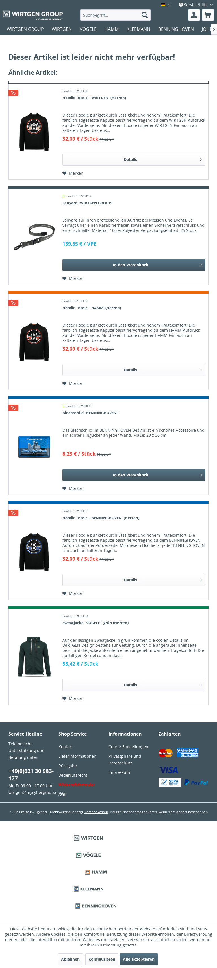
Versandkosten (96, 811)
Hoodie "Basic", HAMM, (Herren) (91, 307)
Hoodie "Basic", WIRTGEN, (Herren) (94, 97)
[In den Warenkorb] (133, 265)
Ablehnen (70, 959)
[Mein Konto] (194, 15)
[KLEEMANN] (138, 29)
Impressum (119, 772)
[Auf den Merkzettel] (72, 173)
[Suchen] (145, 15)
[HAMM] (112, 29)
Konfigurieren (101, 959)
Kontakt (65, 746)
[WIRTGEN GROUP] (25, 29)
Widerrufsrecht (72, 775)
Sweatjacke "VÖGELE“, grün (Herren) (95, 622)
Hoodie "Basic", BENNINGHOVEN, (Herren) (100, 517)
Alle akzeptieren (139, 959)
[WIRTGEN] (62, 29)
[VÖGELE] (88, 29)
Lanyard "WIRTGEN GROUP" (87, 202)
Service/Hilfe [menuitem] (194, 4)
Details (163, 158)
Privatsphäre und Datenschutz (124, 759)
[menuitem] (115, 15)
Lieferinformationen (77, 756)
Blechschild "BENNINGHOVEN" (90, 412)
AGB (62, 794)
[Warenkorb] (208, 15)
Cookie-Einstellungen (128, 746)
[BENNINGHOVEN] (176, 29)
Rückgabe (67, 765)
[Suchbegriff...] (115, 15)
